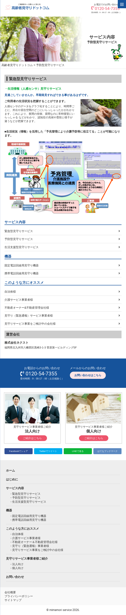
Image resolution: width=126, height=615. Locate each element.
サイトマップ (13, 600)
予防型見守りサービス (18, 239)
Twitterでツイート (48, 451)
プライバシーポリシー (18, 596)
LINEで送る (78, 451)
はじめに (12, 479)
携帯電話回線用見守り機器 (21, 273)
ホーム (10, 470)
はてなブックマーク (107, 451)
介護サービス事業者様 (18, 299)
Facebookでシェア (18, 451)
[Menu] (122, 4)
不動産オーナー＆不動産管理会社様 (35, 542)
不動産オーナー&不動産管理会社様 (26, 307)
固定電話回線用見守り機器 (21, 265)
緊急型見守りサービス (18, 231)
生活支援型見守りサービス (21, 247)
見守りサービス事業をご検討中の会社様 (30, 323)
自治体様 (10, 291)
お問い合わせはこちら (87, 375)
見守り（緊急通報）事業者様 (30, 545)
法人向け (17, 564)
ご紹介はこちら (32, 438)
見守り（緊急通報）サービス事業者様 (28, 315)
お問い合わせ (15, 576)
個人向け (17, 568)
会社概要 (10, 592)
